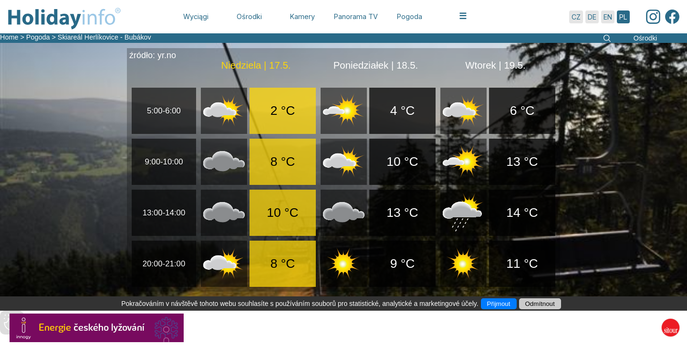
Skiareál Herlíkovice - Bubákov (104, 37)
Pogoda (38, 37)
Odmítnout (540, 303)
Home (9, 37)
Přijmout (498, 303)
